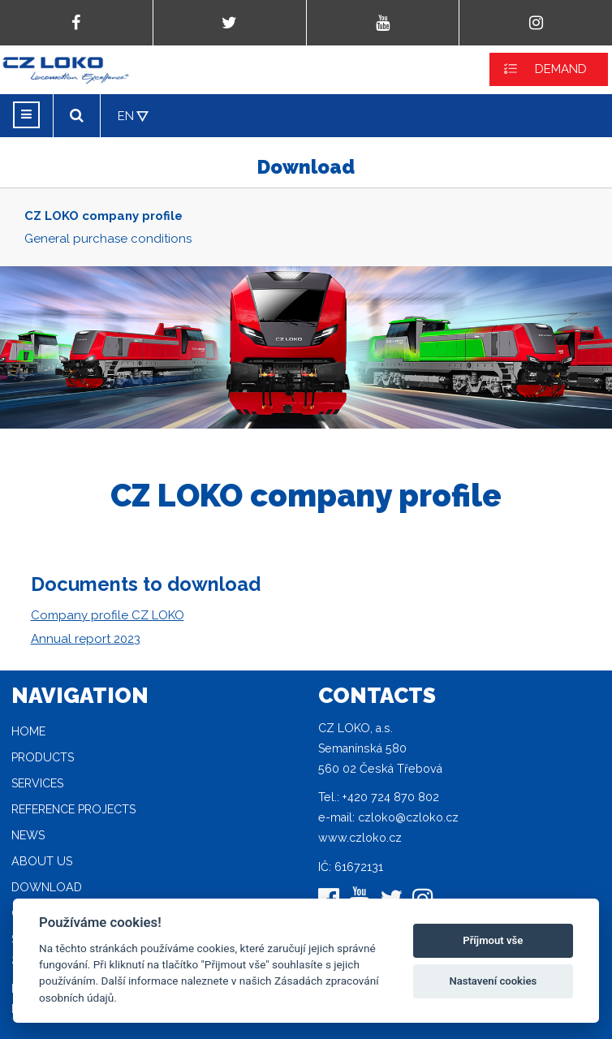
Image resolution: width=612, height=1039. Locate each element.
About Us (41, 861)
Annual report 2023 (85, 639)
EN (126, 116)
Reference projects (73, 809)
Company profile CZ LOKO (107, 615)
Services (37, 783)
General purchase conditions (108, 238)
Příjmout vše (493, 940)
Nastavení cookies (493, 981)
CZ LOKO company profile (103, 216)
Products (42, 757)
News (28, 835)
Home (28, 731)
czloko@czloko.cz (408, 817)
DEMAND (561, 69)
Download (46, 887)
